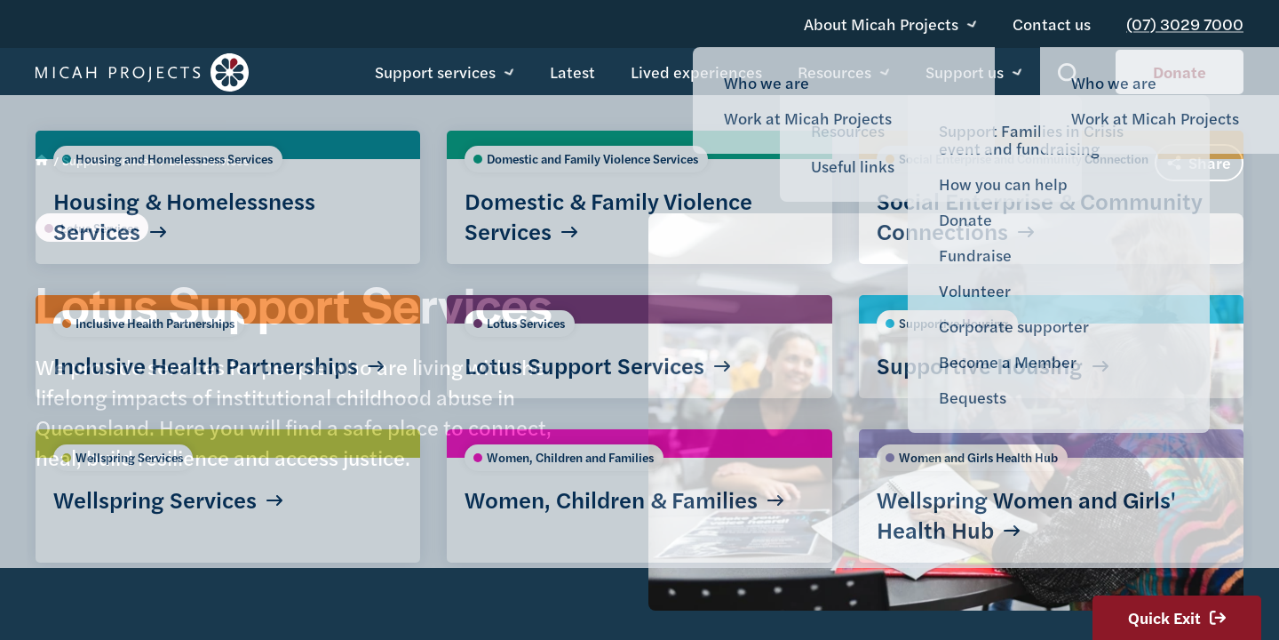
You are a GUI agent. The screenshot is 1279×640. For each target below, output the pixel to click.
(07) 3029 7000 (1191, 17)
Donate (1179, 73)
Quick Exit (1177, 617)
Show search (1069, 76)
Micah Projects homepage (142, 74)
